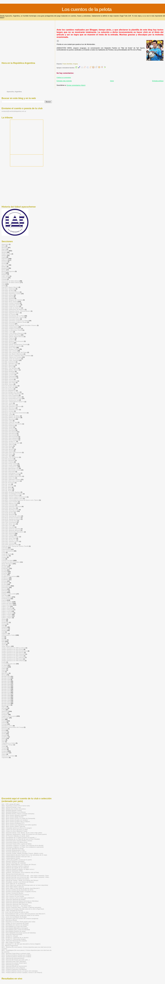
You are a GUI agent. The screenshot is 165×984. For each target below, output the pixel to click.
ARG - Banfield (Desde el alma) (12, 810)
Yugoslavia (5, 757)
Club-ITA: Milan (6, 487)
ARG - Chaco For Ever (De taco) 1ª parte (15, 829)
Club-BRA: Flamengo (8, 376)
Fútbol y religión (7, 617)
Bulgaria (4, 274)
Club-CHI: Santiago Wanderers (11, 393)
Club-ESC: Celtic (7, 414)
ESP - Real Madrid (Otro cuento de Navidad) (16, 929)
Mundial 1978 (6, 692)
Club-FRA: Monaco (8, 449)
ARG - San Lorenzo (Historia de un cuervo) (15, 894)
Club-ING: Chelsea (8, 462)
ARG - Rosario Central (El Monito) (12, 893)
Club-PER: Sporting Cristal (10, 509)
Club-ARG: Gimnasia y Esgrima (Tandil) (14, 322)
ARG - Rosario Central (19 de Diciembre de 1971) (17, 890)
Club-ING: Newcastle (8, 471)
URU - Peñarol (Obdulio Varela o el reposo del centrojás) (20, 971)
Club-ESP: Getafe (7, 427)
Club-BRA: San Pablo (8, 382)
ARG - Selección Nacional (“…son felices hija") (16, 906)
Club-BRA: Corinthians (9, 373)
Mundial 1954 (6, 683)
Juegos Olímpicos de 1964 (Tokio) (12, 656)
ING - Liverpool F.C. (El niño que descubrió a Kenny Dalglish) (21, 944)
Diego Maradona (7, 563)
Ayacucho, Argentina (14, 91)
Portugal (4, 724)
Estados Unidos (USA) (9, 594)
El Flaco (4, 575)
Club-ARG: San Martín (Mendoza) (12, 354)
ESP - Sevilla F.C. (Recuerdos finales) (14, 939)
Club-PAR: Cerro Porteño (10, 501)
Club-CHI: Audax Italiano (9, 385)
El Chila (4, 570)
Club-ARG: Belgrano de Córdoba (12, 300)
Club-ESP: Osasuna (8, 428)
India (3, 632)
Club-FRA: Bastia (7, 446)
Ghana (4, 619)
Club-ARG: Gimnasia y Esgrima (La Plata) (15, 320)
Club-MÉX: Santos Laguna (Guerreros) (14, 497)
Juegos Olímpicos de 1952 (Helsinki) (13, 654)
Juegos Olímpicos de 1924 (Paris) (12, 649)
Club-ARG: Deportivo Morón (11, 312)
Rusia (3, 730)
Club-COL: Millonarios (9, 405)
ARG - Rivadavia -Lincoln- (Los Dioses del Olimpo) (18, 882)
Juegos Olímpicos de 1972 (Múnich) (13, 657)
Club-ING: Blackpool (8, 460)
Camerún (4, 277)
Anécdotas (5, 250)
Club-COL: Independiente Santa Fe (13, 401)
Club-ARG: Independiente (10, 327)
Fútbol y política (7, 616)
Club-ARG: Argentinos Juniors (11, 293)
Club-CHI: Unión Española (10, 395)
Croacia (4, 557)
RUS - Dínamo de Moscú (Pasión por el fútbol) (16, 955)
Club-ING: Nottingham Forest (11, 473)
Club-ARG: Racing (7, 343)
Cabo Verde (5, 276)
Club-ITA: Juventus (8, 486)
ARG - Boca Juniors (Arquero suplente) (14, 815)
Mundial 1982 (6, 694)
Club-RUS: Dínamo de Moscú (11, 517)
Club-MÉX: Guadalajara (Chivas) (12, 494)
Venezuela (5, 752)
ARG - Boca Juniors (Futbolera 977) (13, 823)
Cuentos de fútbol (7, 560)
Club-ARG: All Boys (8, 290)
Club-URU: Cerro (7, 525)
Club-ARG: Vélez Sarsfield (10, 360)
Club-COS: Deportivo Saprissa (11, 406)
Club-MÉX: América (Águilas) (11, 492)
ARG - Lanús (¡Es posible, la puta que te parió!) (17, 859)
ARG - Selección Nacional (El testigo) (13, 899)
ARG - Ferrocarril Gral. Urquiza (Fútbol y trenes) (17, 840)
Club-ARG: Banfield (8, 298)
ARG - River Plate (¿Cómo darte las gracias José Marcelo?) (21, 888)
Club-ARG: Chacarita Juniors (11, 304)
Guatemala (5, 622)
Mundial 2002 (6, 702)
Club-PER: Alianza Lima (9, 503)
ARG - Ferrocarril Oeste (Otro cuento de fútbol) (16, 844)
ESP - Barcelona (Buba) (9, 920)
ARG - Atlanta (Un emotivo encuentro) (14, 809)
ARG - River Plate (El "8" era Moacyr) (13, 883)
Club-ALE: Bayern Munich (10, 287)
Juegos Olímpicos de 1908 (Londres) (13, 648)
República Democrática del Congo (12, 727)
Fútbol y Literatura (7, 613)
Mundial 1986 (6, 695)
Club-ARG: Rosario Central (10, 349)
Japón (3, 644)
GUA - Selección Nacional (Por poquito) (14, 940)
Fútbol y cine (6, 606)
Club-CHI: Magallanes (9, 390)
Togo (3, 741)
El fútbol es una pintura (9, 576)
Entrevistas (5, 587)
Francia (4, 600)
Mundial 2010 (6, 705)
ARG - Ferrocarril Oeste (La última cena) (14, 842)
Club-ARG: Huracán (8, 324)
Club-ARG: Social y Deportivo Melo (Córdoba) (16, 355)
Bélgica (4, 266)
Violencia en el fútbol (8, 756)
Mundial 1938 (6, 679)
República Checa (7, 725)
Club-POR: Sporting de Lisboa (11, 516)
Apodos (4, 252)
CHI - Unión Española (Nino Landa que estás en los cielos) (20, 915)
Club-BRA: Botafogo (8, 371)
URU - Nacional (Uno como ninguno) (13, 967)
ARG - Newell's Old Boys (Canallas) (13, 861)
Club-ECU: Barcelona (8, 408)
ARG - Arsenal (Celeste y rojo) (11, 807)
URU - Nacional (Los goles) (10, 964)
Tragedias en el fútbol (8, 743)
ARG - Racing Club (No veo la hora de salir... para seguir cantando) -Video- (25, 877)
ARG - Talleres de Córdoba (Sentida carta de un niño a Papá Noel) (23, 909)
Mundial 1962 (6, 686)
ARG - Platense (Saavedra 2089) (12, 871)
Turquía (4, 748)
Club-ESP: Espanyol (8, 425)
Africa (3, 246)
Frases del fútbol (7, 603)
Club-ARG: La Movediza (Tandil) (12, 330)
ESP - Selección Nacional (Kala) (12, 934)
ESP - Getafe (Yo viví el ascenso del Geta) (15, 923)
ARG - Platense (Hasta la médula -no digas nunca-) (18, 869)
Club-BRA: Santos (7, 384)
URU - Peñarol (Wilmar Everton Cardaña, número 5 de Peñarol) (22, 972)
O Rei (3, 710)
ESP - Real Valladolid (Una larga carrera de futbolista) (19, 933)
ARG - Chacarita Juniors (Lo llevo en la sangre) (17, 828)
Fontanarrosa (6, 598)
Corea (3, 552)
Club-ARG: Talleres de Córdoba (12, 357)
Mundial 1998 (6, 700)
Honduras (5, 629)
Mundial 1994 (6, 698)
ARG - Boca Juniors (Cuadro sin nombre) (15, 820)
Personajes (5, 717)
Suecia (4, 738)
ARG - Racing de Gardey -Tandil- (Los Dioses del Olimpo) (20, 880)
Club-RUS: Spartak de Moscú (11, 519)
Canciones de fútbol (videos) (11, 282)
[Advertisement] (101, 26)
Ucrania (4, 749)
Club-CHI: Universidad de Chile (11, 398)
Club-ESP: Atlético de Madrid (11, 417)
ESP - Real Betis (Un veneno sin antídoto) (15, 925)
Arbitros (4, 255)
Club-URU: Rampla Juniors (10, 536)
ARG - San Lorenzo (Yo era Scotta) (13, 896)
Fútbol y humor (6, 611)
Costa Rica (5, 555)
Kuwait (4, 662)
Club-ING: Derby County (9, 463)
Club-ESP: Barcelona (8, 419)
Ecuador (4, 567)
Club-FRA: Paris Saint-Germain (11, 452)
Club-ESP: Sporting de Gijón (11, 443)
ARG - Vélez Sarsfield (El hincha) (12, 910)
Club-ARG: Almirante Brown (10, 292)
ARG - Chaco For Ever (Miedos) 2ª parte (14, 831)
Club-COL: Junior (7, 403)
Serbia (4, 733)
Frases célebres (7, 602)
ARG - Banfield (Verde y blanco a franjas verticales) (18, 813)
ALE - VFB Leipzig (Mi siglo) (11, 804)
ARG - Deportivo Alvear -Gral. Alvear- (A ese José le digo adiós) (22, 832)
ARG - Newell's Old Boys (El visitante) (14, 863)
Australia (4, 262)
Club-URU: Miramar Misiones (11, 530)
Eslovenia (5, 590)
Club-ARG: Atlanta (7, 297)
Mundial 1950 (6, 681)
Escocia (4, 589)
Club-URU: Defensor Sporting (11, 528)
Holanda (4, 627)
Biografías (5, 268)
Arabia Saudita (6, 254)
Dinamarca (5, 565)
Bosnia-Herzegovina (8, 271)
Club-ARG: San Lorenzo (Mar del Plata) (14, 352)
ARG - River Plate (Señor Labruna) (13, 886)
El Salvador (5, 582)
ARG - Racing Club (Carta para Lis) (13, 874)
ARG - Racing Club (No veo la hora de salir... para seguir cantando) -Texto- (25, 875)
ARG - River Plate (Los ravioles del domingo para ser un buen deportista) (25, 885)
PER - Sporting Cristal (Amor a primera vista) (16, 953)
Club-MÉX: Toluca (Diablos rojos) (12, 498)
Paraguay (5, 714)
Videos (4, 754)
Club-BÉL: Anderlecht (8, 362)
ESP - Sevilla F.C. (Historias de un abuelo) (15, 937)
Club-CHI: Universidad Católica (11, 397)
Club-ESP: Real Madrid (9, 432)
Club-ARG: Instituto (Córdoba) (11, 328)
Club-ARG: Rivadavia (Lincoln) (11, 346)
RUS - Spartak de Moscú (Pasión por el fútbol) (16, 956)
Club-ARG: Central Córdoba (10, 303)
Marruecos (5, 673)
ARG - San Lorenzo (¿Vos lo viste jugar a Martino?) (18, 898)
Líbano (4, 668)
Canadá (4, 279)
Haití (3, 625)
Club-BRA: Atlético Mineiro (10, 370)
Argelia (4, 257)
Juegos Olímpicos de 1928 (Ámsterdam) (14, 651)
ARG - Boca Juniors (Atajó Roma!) (12, 817)
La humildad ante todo (9, 663)
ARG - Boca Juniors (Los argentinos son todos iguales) (19, 825)
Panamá (4, 713)
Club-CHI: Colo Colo (8, 387)
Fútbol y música (7, 614)
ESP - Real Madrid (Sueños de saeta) (14, 931)
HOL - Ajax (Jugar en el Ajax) (11, 942)
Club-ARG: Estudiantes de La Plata (13, 316)
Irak (3, 636)
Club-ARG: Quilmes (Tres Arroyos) (13, 341)
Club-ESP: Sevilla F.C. (9, 441)
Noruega (4, 708)
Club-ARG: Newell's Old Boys (11, 335)
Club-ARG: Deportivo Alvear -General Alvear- (16, 311)
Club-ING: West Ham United (11, 481)
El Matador (5, 579)
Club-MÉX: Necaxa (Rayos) (10, 495)
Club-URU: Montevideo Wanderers (13, 532)
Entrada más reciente (64, 81)
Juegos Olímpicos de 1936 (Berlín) (13, 652)
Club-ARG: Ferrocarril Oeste (11, 319)
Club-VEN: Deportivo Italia (10, 544)
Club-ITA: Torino (7, 490)
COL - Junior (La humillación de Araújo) (14, 917)
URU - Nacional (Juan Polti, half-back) (14, 961)
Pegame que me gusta (9, 716)
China (3, 285)
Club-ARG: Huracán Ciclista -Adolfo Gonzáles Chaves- (19, 325)
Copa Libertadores (7, 551)
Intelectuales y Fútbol (8, 635)
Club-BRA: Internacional (9, 381)
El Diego (4, 571)
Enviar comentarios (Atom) (76, 85)
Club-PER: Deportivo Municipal (11, 506)
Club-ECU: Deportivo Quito (10, 409)
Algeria (4, 249)
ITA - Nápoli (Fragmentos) (10, 945)
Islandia (4, 640)
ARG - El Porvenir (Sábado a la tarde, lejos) (15, 836)
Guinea (4, 624)
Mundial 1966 (6, 687)
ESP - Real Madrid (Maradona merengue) (15, 928)
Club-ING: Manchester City (10, 468)
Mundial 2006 (6, 703)
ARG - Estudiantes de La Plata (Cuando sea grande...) (19, 837)
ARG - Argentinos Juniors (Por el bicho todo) (16, 805)
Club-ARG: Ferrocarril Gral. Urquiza (13, 317)
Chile (3, 284)
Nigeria (4, 706)
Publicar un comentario (64, 77)
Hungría (4, 630)
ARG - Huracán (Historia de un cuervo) (14, 852)
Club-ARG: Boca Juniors (9, 301)
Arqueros (4, 260)
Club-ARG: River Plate (9, 347)
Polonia (4, 722)
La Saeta (4, 665)
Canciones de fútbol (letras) (10, 281)
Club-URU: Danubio (8, 527)
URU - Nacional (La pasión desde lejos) (14, 963)
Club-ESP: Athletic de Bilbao (11, 416)
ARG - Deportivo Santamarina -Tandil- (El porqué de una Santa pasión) (24, 834)
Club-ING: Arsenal (7, 459)
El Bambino (5, 568)
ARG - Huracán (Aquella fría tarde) (13, 848)
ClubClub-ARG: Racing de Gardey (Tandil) (15, 546)
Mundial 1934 (6, 678)
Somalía (4, 735)
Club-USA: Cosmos (8, 543)
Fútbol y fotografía (7, 609)
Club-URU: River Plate (9, 538)
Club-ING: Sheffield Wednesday (12, 476)
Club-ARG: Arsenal (8, 295)
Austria (4, 263)
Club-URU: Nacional (8, 533)
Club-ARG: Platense (8, 338)
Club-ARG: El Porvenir (9, 314)
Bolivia (4, 270)
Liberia (4, 670)
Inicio (112, 81)
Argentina (5, 258)
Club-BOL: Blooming (8, 365)
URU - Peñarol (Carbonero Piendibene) (14, 969)
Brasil (3, 273)
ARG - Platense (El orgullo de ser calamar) (15, 867)
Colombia (5, 548)
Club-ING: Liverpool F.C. (9, 467)
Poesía (4, 721)
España (4, 592)
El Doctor (4, 573)
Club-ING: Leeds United (9, 465)
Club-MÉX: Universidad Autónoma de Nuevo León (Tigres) (20, 500)
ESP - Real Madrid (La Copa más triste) (14, 926)
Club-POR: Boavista (8, 514)
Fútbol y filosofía (7, 608)
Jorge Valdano (6, 646)
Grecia (4, 621)
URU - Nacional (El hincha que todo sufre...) (16, 960)
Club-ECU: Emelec (8, 411)
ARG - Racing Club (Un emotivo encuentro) (15, 879)
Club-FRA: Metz (7, 447)
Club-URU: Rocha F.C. (9, 540)
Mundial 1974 (6, 690)
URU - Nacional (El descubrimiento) (13, 958)
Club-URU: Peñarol (8, 535)
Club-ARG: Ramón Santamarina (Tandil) (14, 344)
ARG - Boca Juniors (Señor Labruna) (13, 826)
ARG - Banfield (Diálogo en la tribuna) (14, 812)
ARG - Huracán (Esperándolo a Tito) (13, 850)
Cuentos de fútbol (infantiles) (11, 562)
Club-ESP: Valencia (8, 444)
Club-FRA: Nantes (7, 451)
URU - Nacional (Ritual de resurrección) (14, 966)
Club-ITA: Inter (6, 484)
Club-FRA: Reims (7, 454)
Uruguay (75, 64)
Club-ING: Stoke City (8, 478)
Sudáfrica (5, 737)
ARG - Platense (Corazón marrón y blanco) (15, 866)
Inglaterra (5, 633)
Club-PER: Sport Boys (9, 508)
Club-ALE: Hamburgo (8, 289)
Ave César (5, 265)
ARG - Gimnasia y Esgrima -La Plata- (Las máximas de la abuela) (22, 845)
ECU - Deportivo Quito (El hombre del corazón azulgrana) (20, 918)
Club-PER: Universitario (9, 511)
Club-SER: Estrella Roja (9, 521)
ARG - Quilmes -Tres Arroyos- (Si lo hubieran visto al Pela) (20, 872)
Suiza (3, 740)
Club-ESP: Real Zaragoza (10, 439)
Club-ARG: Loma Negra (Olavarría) (13, 333)
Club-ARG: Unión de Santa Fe (11, 358)
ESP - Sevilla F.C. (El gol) (10, 936)
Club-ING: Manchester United (11, 470)
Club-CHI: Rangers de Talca (10, 392)
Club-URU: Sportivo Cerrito (10, 541)
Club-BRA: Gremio (7, 379)
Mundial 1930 (6, 676)
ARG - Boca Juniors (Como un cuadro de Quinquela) (18, 818)
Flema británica (6, 597)
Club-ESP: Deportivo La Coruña (12, 424)
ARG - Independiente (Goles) (11, 858)
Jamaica (4, 643)
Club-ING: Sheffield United (10, 474)
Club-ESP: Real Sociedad (10, 436)
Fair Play (4, 595)
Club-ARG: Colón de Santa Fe (11, 308)
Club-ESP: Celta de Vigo (9, 422)
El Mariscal (5, 578)
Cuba (3, 559)
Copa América (6, 549)
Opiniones (5, 711)
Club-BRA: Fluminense (9, 378)
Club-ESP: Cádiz (7, 420)
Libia (3, 671)
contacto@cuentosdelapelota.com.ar (14, 111)
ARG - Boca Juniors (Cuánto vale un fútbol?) (16, 821)
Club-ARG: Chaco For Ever (10, 306)
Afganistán (5, 244)
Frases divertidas (67, 64)
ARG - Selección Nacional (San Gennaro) (15, 904)
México (4, 675)
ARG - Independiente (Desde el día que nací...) (17, 856)
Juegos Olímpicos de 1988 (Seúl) (12, 659)
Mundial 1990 (6, 697)
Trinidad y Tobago (7, 744)
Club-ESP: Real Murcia (9, 433)
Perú (3, 719)
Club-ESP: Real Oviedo (9, 435)
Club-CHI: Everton (7, 389)
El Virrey (4, 584)
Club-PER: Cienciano (8, 505)
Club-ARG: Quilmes (8, 339)
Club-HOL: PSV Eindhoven (10, 457)
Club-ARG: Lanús (7, 331)
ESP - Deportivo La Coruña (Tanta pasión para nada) (18, 921)
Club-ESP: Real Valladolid (10, 438)
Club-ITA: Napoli (7, 489)
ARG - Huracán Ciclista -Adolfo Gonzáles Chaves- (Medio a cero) (22, 853)
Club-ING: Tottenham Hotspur (11, 479)
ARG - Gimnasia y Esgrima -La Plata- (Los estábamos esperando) (23, 847)
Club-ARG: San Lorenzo (9, 351)
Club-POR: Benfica (8, 513)
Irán (3, 638)
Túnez (4, 746)
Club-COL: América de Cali (10, 400)
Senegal (4, 732)
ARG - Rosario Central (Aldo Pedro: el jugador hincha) (19, 891)
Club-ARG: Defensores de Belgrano (13, 309)
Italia (3, 641)
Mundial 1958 (6, 684)
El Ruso (4, 581)
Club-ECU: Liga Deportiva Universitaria (14, 412)
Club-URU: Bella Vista (9, 524)
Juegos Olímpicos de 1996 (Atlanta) (13, 660)
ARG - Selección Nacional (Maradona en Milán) (17, 902)
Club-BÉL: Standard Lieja (10, 363)
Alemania (5, 247)
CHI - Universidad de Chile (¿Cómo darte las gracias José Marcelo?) (23, 913)
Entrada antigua (157, 81)
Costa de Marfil (6, 554)
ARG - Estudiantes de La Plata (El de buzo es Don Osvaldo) (21, 839)
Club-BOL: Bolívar (7, 366)
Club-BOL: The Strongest (10, 368)
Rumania (4, 729)
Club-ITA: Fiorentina (8, 482)
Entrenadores (6, 586)
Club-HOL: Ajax (6, 455)
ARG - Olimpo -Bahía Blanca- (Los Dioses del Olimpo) (19, 864)
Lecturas (4, 667)
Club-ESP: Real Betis (8, 430)
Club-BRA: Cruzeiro (8, 374)
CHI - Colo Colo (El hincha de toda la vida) (15, 912)
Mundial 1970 (6, 689)
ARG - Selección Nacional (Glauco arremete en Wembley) (20, 901)
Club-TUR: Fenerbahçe (9, 522)
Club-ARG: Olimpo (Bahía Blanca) (12, 336)
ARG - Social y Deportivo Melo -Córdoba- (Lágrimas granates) (21, 907)
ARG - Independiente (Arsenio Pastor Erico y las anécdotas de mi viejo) (24, 855)
